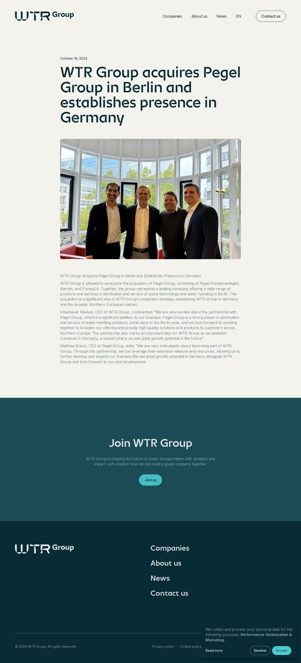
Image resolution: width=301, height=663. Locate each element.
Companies (172, 16)
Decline (260, 650)
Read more (214, 650)
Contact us (270, 16)
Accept (281, 650)
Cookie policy (191, 646)
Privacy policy (163, 646)
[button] (241, 16)
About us (199, 16)
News (221, 16)
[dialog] (249, 641)
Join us (151, 482)
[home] (44, 16)
